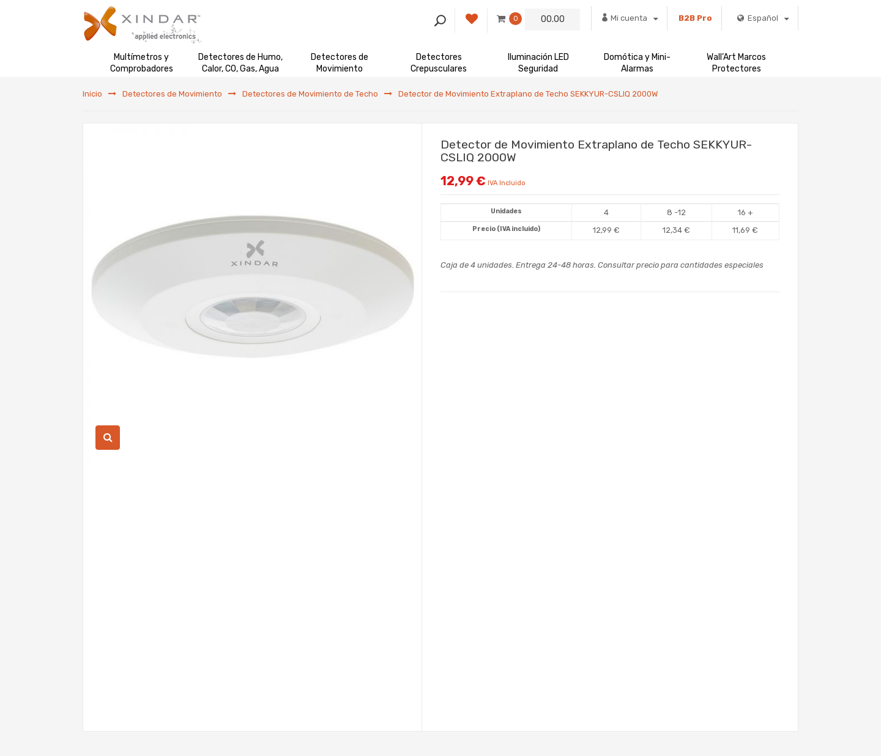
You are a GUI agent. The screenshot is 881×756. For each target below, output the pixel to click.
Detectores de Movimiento (339, 63)
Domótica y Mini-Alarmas (637, 63)
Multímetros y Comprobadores (141, 63)
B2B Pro (695, 18)
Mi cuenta (629, 17)
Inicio (92, 93)
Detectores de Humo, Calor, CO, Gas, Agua (240, 63)
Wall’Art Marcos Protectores (736, 63)
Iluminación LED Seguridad (538, 63)
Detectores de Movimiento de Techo (310, 93)
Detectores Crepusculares (439, 63)
